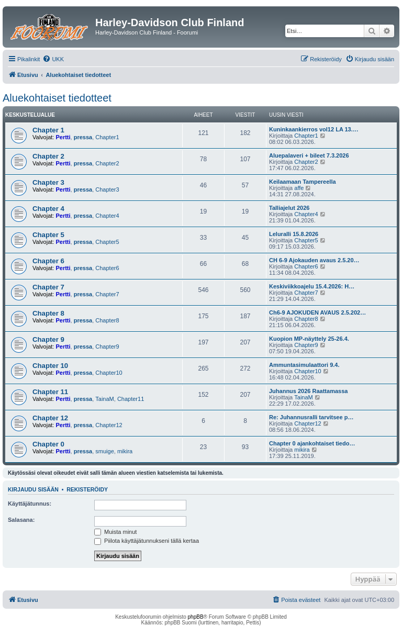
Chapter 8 (48, 313)
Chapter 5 (48, 235)
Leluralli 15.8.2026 (293, 234)
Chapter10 (108, 373)
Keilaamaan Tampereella (302, 181)
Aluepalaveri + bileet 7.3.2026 (309, 155)
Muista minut (115, 532)
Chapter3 (107, 189)
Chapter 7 (48, 287)
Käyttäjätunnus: (29, 503)
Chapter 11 (50, 392)
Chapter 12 (50, 418)
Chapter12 (108, 425)
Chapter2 (107, 163)
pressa (83, 137)
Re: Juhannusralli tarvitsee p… (311, 417)
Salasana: (21, 520)
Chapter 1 (48, 130)
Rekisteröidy (87, 489)
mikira (124, 451)
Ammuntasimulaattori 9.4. (304, 365)
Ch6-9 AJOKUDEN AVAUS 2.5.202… (317, 312)
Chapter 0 (48, 444)
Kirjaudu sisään (33, 489)
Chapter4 (107, 216)
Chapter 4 (48, 209)
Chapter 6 (48, 261)
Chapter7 (107, 294)
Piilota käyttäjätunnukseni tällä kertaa (146, 541)
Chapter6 (107, 268)
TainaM (104, 399)
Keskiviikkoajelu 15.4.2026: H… (311, 286)
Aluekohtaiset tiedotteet (57, 98)
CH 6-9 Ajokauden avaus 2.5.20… (314, 260)
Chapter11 (130, 399)
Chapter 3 (48, 182)
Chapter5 (107, 242)
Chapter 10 (50, 366)
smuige (104, 451)
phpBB (196, 617)
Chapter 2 (48, 156)
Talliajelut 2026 (289, 208)
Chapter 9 (48, 339)
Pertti (62, 137)
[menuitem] (53, 59)
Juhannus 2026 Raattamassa (308, 391)
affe (299, 188)
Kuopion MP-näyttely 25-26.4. (309, 339)
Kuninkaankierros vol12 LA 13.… (314, 129)
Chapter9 (107, 346)
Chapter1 (107, 137)
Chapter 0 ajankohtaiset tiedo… (312, 443)
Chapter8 (107, 320)
